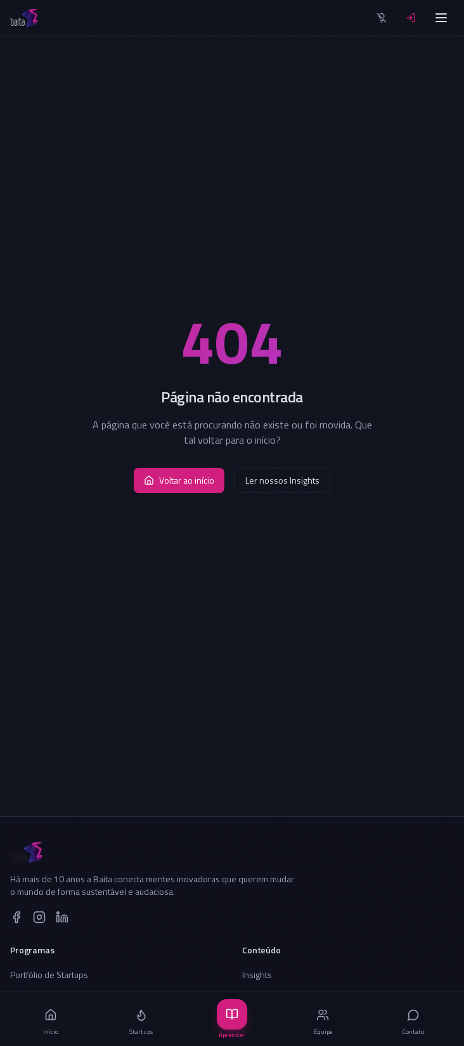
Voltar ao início (179, 480)
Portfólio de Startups (49, 974)
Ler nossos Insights (282, 480)
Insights (257, 974)
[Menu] (441, 17)
